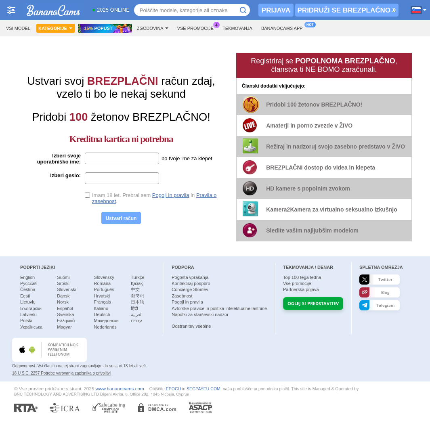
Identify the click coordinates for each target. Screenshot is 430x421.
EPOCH (173, 388)
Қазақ (137, 283)
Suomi (63, 277)
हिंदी (134, 308)
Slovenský (104, 277)
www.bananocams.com (120, 388)
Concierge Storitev (190, 289)
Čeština (27, 289)
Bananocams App (284, 27)
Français (102, 302)
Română (102, 283)
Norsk (63, 302)
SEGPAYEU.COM (203, 388)
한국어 (137, 295)
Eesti (25, 295)
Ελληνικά (66, 320)
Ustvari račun (121, 218)
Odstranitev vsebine (191, 326)
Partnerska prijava (301, 289)
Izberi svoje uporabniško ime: (59, 159)
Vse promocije (197, 27)
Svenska (65, 314)
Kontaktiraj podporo (191, 283)
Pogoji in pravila (170, 195)
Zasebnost (182, 295)
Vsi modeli (18, 28)
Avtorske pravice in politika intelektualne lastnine (219, 308)
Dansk (63, 295)
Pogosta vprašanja (190, 277)
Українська (31, 327)
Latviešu (28, 314)
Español (65, 308)
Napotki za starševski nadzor (200, 314)
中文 (135, 289)
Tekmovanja (237, 28)
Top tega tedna (302, 277)
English (27, 277)
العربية (137, 314)
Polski (26, 320)
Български (31, 308)
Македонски (106, 320)
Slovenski (66, 289)
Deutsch (102, 314)
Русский (28, 283)
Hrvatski (102, 295)
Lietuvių (28, 302)
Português (104, 289)
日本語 (137, 302)
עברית (136, 320)
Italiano (101, 308)
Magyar (64, 327)
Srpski (63, 283)
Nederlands (105, 327)
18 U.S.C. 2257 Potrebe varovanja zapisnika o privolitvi (61, 373)
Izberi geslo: (65, 175)
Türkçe (138, 277)
